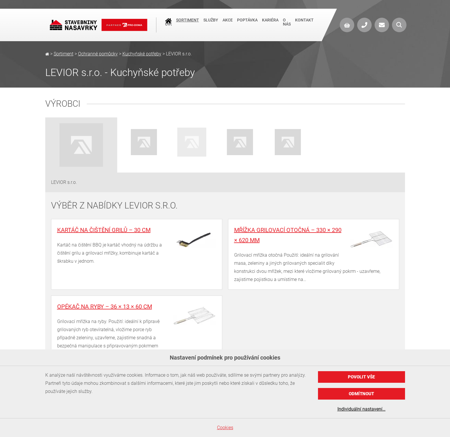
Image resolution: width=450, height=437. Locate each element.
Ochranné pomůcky (98, 54)
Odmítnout (361, 393)
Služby (210, 23)
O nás (287, 25)
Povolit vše (361, 377)
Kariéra (270, 23)
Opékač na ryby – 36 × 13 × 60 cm (104, 306)
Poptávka (247, 23)
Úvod (168, 23)
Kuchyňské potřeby (141, 54)
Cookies (225, 427)
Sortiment (187, 23)
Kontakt (304, 23)
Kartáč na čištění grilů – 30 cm (104, 229)
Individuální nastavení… (361, 409)
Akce (228, 23)
